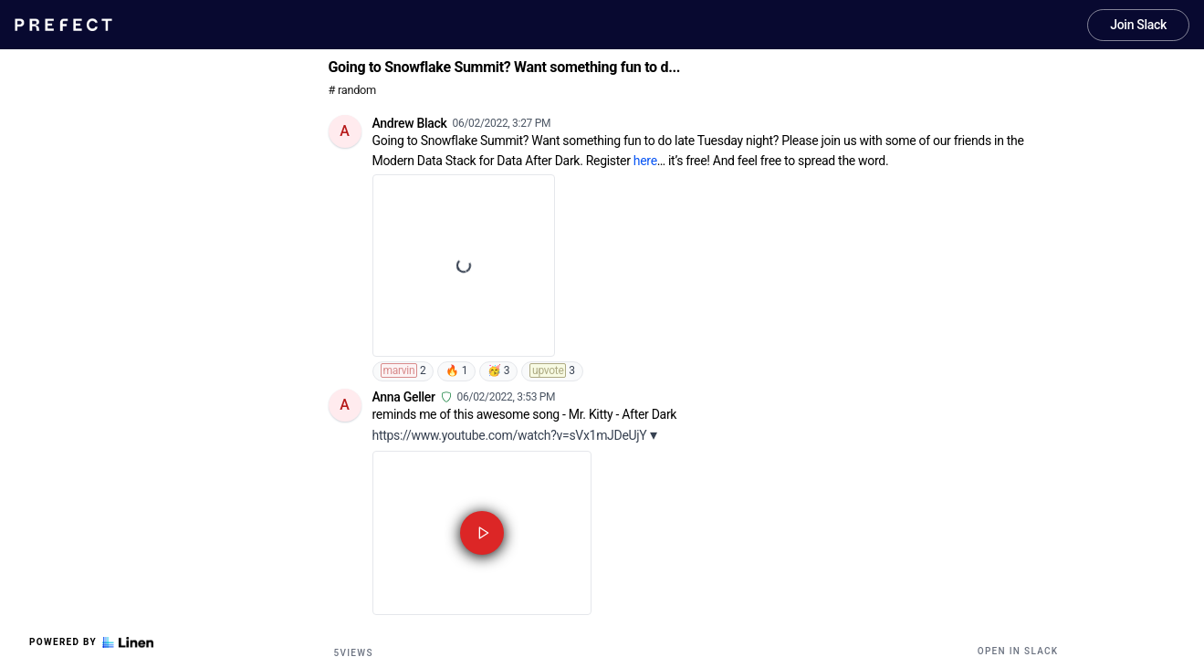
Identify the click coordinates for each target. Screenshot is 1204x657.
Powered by (91, 642)
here (645, 160)
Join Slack (1138, 24)
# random (353, 90)
